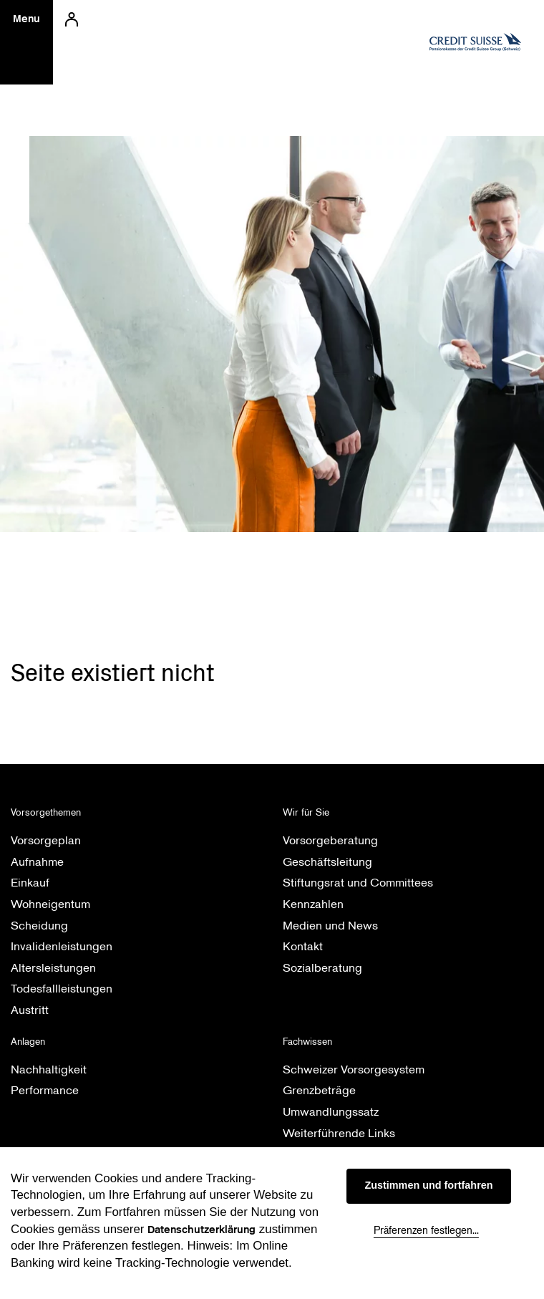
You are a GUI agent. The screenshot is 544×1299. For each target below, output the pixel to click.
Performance (45, 1090)
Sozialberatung (322, 968)
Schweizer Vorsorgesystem (353, 1069)
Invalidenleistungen (61, 946)
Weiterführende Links (339, 1133)
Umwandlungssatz (331, 1112)
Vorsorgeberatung (330, 840)
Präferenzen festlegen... (426, 1230)
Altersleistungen (53, 968)
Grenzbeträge (319, 1090)
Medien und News (330, 925)
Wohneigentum (50, 904)
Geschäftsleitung (327, 862)
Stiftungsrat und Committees (358, 882)
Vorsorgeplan (46, 840)
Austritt (30, 1010)
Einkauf (30, 882)
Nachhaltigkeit (49, 1069)
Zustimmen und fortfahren (428, 1185)
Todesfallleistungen (61, 988)
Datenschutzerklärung (201, 1229)
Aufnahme (37, 862)
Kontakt (303, 946)
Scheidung (39, 925)
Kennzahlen (313, 904)
